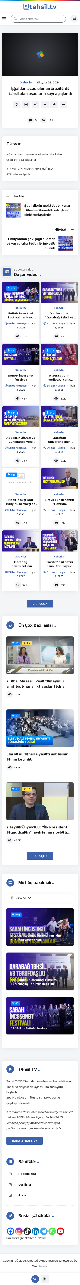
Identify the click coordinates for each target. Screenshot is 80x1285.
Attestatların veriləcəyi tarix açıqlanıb (59, 379)
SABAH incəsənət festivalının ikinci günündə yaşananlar (20, 317)
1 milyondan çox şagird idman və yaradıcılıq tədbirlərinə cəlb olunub (31, 243)
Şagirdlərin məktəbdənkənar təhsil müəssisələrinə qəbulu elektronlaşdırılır (47, 210)
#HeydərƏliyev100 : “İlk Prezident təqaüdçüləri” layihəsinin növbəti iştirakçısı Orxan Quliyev (37, 832)
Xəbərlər (26, 82)
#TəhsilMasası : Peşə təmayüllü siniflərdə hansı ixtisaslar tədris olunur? (35, 686)
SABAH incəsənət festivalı (30, 1028)
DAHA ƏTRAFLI (24, 1141)
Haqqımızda (27, 1173)
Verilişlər (24, 1184)
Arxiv (22, 1195)
